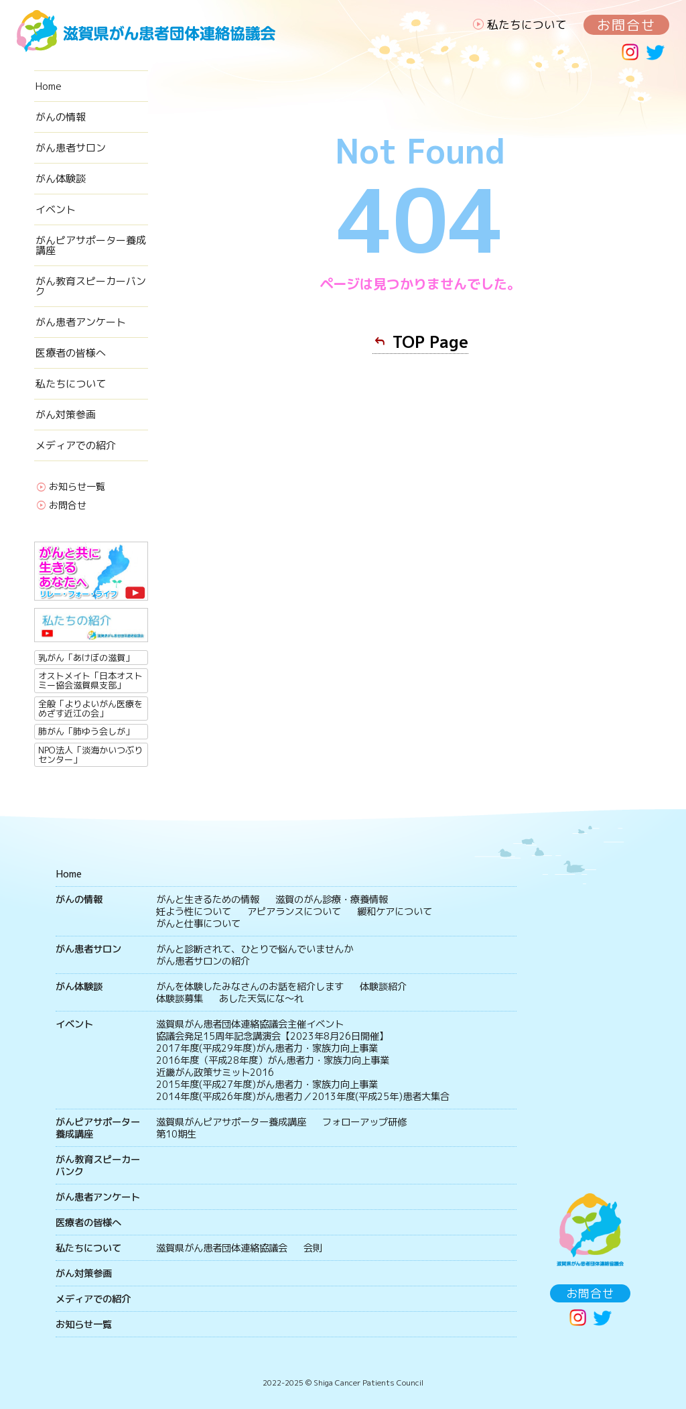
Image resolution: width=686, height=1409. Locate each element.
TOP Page (430, 341)
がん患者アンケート (81, 322)
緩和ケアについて (394, 911)
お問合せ (626, 24)
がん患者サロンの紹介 (203, 961)
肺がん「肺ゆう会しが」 (86, 731)
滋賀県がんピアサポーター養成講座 (231, 1122)
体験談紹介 (383, 986)
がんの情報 (61, 117)
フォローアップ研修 (364, 1122)
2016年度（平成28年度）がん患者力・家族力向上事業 (272, 1060)
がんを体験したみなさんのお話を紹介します (250, 986)
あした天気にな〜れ (261, 998)
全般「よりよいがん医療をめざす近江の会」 (90, 708)
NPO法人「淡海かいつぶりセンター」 (90, 754)
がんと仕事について (198, 923)
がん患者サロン (71, 148)
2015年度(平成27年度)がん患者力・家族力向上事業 (267, 1084)
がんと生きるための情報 (207, 899)
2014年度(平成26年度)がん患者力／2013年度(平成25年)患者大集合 (303, 1096)
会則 (312, 1248)
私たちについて (527, 24)
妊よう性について (193, 911)
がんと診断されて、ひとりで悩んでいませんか (254, 949)
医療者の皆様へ (71, 353)
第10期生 (176, 1134)
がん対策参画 (66, 415)
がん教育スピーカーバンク (91, 286)
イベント (56, 209)
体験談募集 (179, 998)
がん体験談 (61, 179)
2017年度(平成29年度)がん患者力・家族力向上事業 (267, 1048)
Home (49, 86)
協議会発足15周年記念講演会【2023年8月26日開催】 (272, 1036)
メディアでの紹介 (76, 445)
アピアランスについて (294, 911)
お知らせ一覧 (77, 487)
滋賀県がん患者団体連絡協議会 (221, 1248)
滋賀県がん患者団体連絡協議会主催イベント (250, 1024)
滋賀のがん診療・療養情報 (331, 899)
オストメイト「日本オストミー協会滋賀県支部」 (90, 680)
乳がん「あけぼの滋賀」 (86, 658)
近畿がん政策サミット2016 (215, 1072)
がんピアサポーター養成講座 (91, 245)
